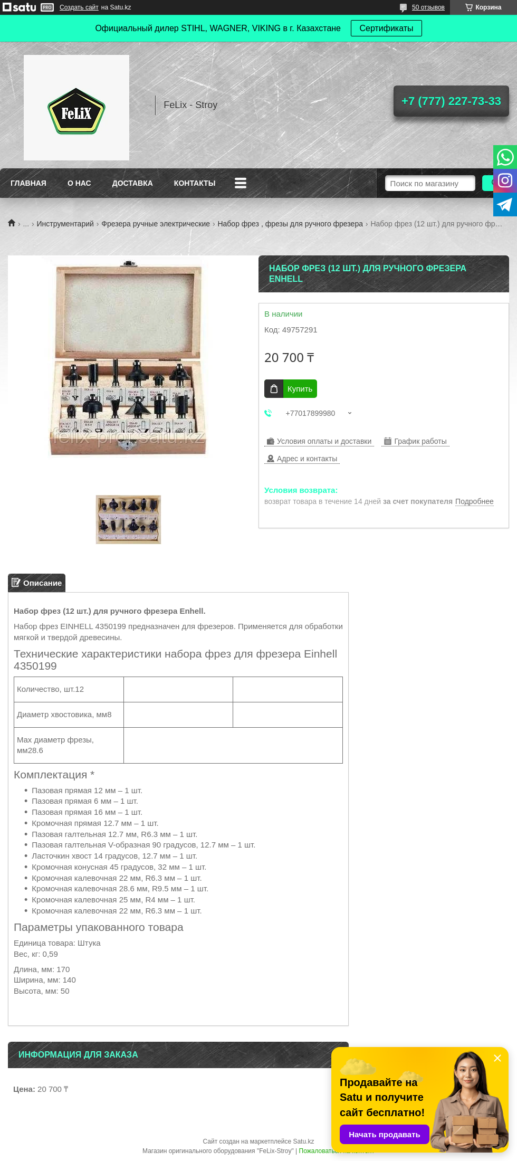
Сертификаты (386, 28)
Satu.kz (303, 1141)
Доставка (132, 183)
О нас (79, 183)
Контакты (194, 183)
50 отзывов (428, 7)
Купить (300, 388)
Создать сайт (79, 7)
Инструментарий (65, 224)
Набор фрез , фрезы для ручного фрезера (290, 224)
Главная (28, 183)
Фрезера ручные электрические (155, 224)
